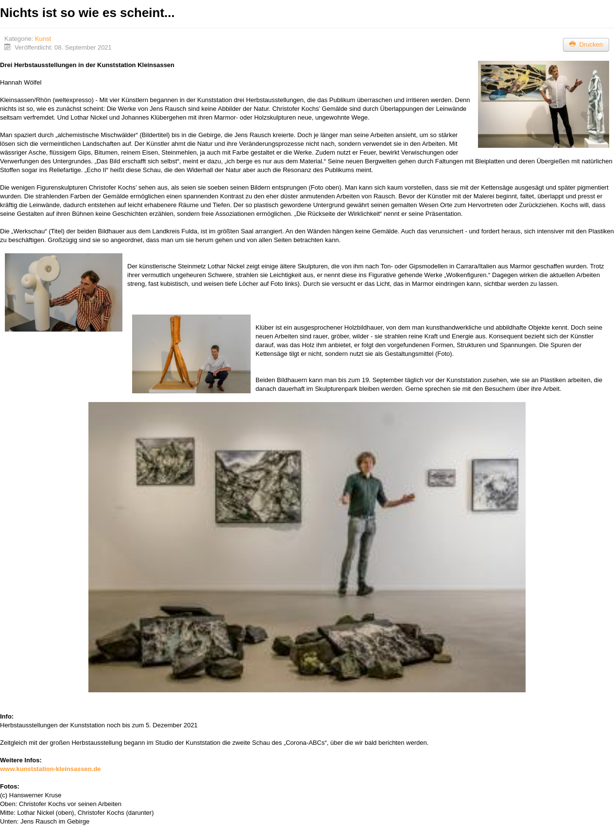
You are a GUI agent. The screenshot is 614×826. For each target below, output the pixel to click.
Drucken (586, 44)
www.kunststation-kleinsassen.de (50, 769)
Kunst (43, 38)
